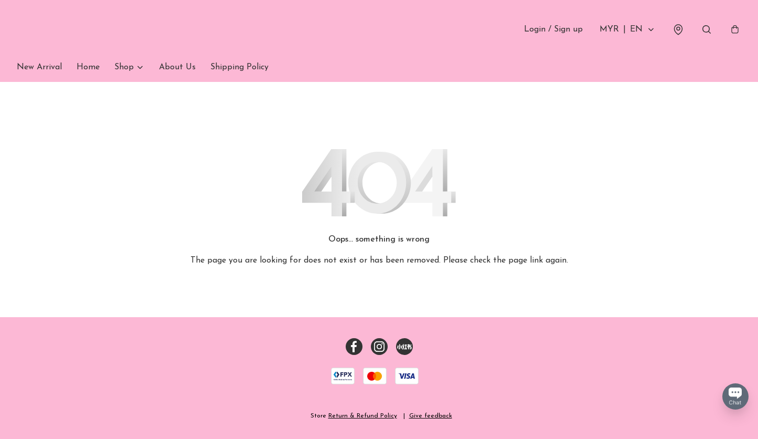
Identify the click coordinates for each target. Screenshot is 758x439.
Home (88, 67)
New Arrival (39, 67)
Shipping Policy (239, 67)
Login (553, 29)
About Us (177, 67)
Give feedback (430, 416)
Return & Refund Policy (362, 416)
